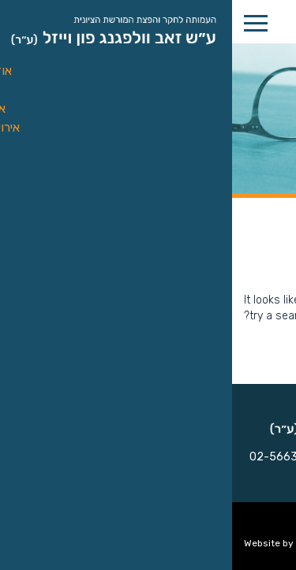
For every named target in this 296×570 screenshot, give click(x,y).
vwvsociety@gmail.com (134, 475)
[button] (275, 59)
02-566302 (48, 457)
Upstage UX (91, 543)
